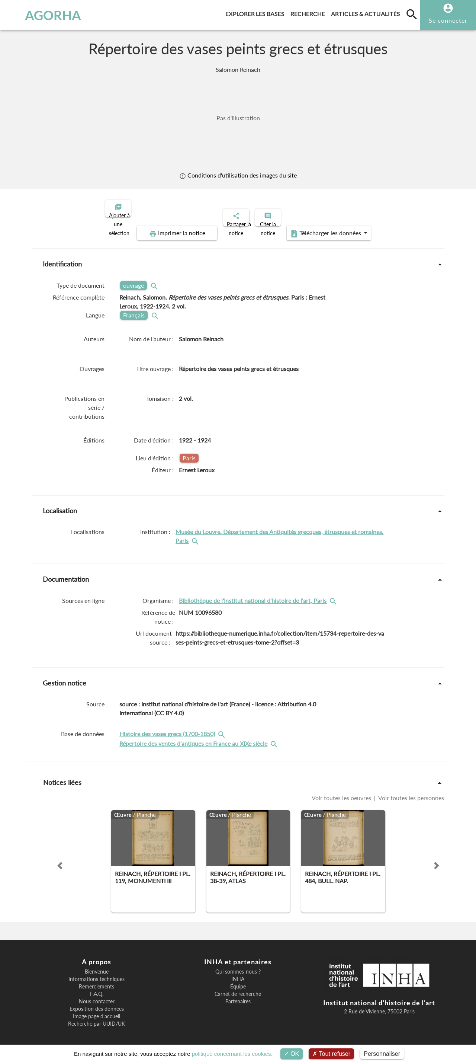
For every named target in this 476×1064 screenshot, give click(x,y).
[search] (411, 14)
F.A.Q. (96, 988)
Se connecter (448, 20)
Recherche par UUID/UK (96, 1017)
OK (291, 1054)
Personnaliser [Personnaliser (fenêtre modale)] (382, 1054)
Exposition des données (97, 1002)
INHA (237, 973)
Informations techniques (96, 973)
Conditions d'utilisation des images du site (238, 175)
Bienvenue (97, 965)
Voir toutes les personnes (410, 791)
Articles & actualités (367, 12)
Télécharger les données (322, 227)
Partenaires (238, 995)
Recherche (309, 12)
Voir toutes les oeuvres (342, 791)
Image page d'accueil (96, 1010)
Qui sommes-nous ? (238, 965)
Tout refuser (331, 1054)
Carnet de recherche (238, 988)
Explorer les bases (256, 12)
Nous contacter (97, 995)
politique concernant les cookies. (232, 1054)
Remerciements (96, 980)
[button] (59, 859)
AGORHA (42, 14)
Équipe (238, 980)
